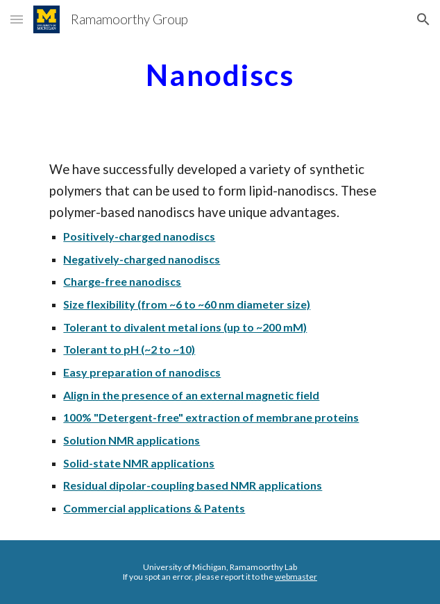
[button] (16, 19)
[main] (220, 73)
